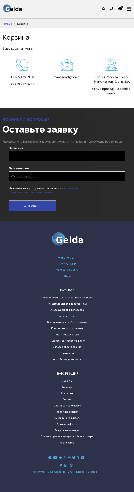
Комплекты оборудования (67, 328)
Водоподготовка (67, 316)
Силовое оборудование (67, 347)
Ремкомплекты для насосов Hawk (67, 303)
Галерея (67, 387)
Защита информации (67, 430)
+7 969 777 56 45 (22, 84)
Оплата (67, 399)
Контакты (67, 393)
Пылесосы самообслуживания (67, 340)
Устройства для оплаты (67, 359)
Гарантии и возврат (67, 411)
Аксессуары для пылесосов (67, 310)
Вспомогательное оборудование (67, 322)
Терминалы (67, 353)
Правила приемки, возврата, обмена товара (67, 436)
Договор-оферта (67, 424)
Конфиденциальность (67, 418)
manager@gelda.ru (67, 77)
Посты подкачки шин (67, 334)
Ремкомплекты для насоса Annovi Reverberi (67, 297)
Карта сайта (67, 442)
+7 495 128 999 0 (22, 77)
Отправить (32, 205)
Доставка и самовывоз (67, 405)
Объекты (67, 381)
